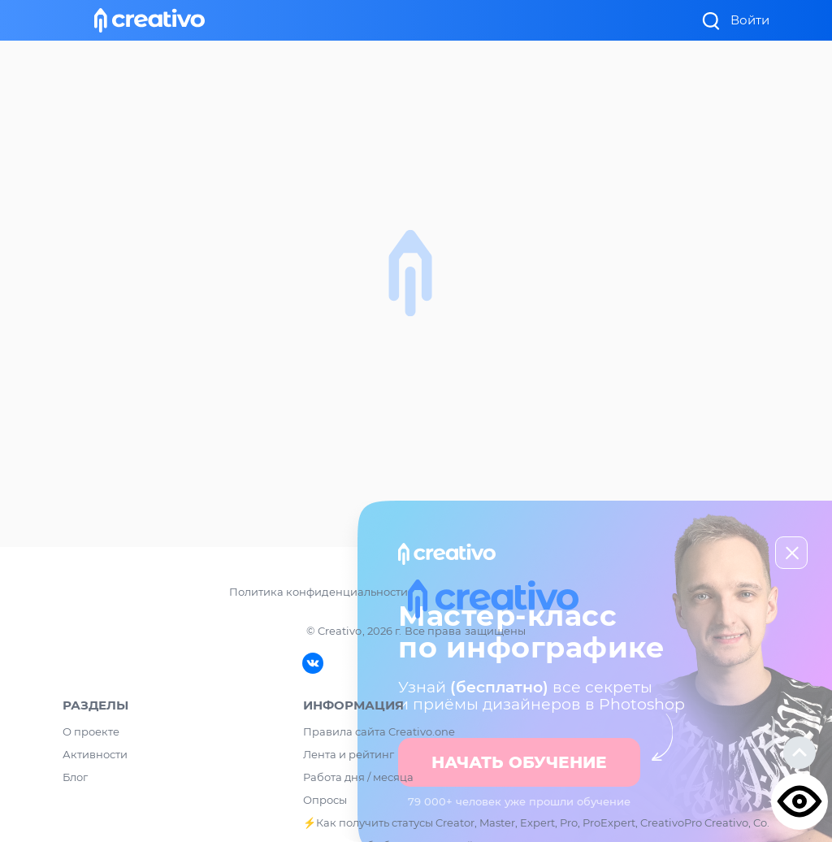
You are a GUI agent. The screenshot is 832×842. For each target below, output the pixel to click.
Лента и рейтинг (348, 754)
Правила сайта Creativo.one (379, 731)
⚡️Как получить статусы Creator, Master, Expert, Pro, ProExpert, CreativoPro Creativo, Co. (536, 822)
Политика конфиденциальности (318, 591)
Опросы (325, 799)
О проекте (91, 731)
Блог (75, 776)
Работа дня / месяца (358, 776)
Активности (95, 754)
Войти (749, 20)
